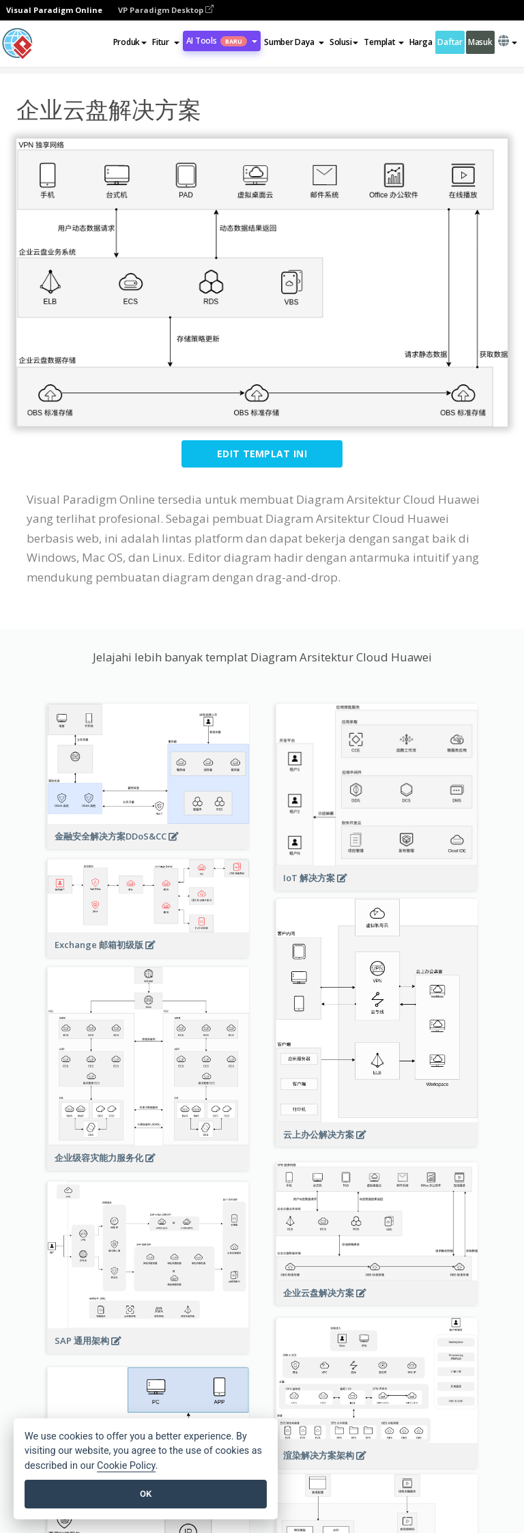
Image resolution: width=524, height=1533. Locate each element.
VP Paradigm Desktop (166, 10)
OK (145, 1494)
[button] (165, 42)
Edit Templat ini (262, 453)
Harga (421, 42)
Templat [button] (383, 42)
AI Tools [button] (221, 40)
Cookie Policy (126, 1466)
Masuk (480, 42)
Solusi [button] (344, 42)
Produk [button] (130, 42)
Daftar (449, 42)
